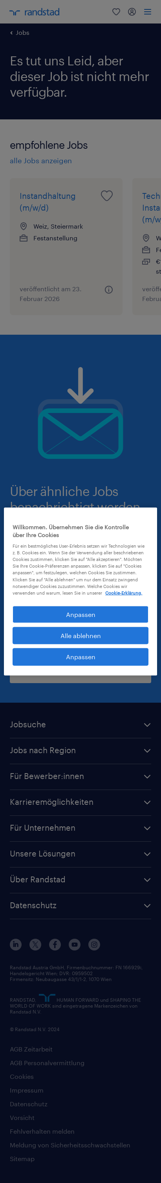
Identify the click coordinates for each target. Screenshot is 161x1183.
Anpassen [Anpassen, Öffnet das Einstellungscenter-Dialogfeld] (80, 614)
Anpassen (80, 656)
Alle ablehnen (80, 635)
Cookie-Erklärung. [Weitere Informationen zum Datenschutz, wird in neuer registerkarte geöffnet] (123, 592)
